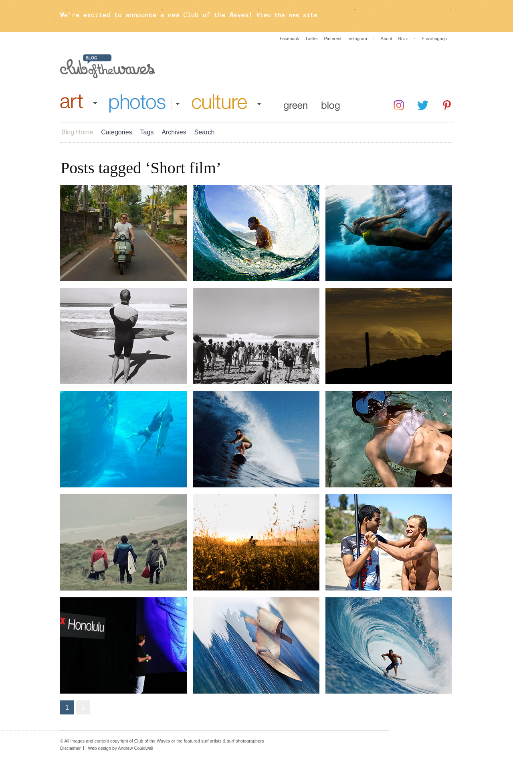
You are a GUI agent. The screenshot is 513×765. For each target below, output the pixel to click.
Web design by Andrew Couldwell (120, 748)
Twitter (311, 38)
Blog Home (77, 132)
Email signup (434, 38)
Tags (147, 132)
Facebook (289, 38)
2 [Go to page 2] (83, 707)
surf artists (211, 741)
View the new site (289, 14)
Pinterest (332, 38)
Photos (144, 103)
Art (78, 103)
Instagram (357, 38)
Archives (174, 132)
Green (295, 103)
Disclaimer (70, 748)
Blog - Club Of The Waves (108, 66)
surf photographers (245, 741)
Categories (116, 132)
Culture (226, 103)
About (386, 38)
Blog (330, 103)
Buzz (403, 38)
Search (204, 132)
